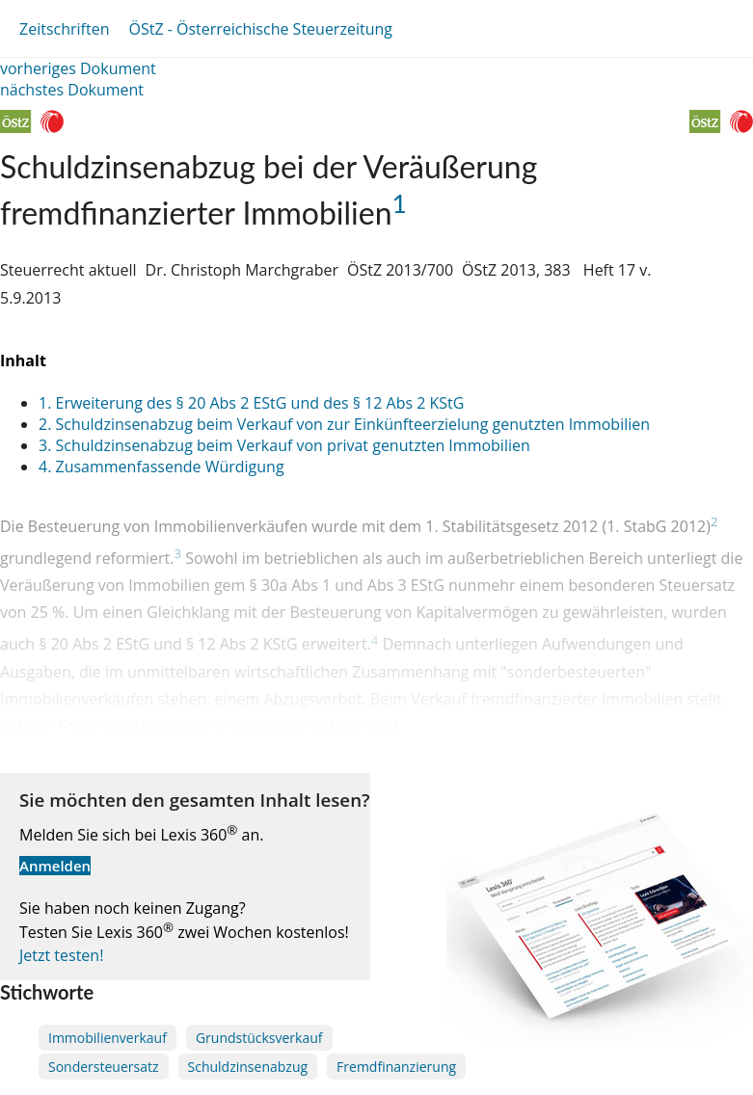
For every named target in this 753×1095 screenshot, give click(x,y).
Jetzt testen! (61, 955)
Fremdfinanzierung (396, 1066)
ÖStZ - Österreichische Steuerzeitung (260, 29)
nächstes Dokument (72, 89)
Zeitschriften (64, 29)
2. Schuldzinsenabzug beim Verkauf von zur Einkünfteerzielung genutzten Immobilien (344, 424)
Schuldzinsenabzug (248, 1066)
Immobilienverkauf (107, 1037)
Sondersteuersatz (103, 1066)
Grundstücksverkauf (259, 1037)
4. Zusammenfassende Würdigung (161, 466)
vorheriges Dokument (78, 68)
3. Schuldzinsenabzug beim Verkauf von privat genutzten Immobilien (284, 445)
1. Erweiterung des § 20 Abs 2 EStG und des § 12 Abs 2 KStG (251, 403)
